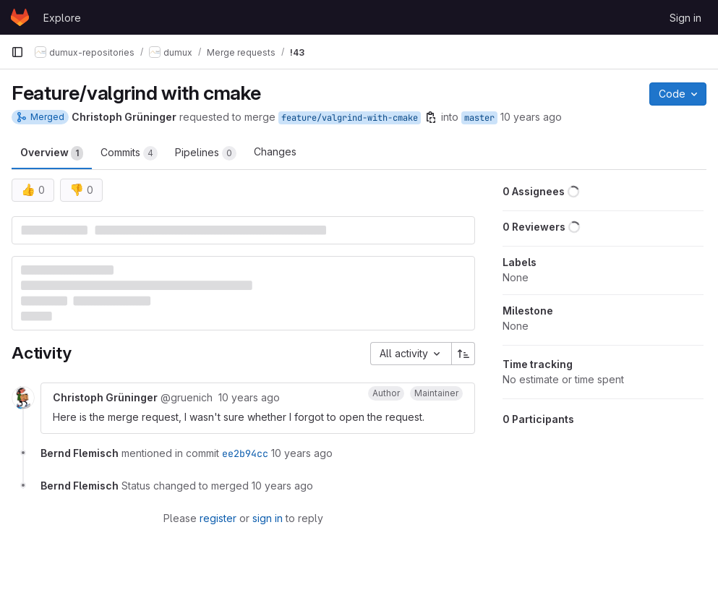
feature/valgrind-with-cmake (349, 118)
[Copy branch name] (431, 117)
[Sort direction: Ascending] (463, 353)
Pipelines (205, 153)
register (218, 518)
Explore (62, 18)
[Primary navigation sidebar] (17, 52)
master (479, 118)
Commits (129, 153)
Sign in (685, 18)
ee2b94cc (245, 453)
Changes (275, 151)
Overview (51, 153)
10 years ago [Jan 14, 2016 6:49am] (531, 117)
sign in (267, 518)
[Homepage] (20, 17)
